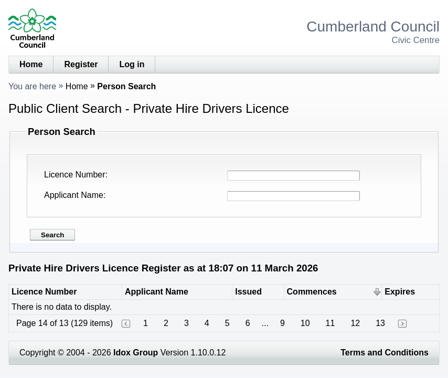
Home (30, 64)
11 (330, 323)
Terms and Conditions (384, 352)
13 (380, 323)
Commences (312, 291)
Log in (131, 64)
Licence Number (74, 174)
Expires (400, 291)
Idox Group (135, 352)
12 (355, 323)
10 (305, 323)
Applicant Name (73, 195)
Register (81, 64)
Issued (248, 291)
